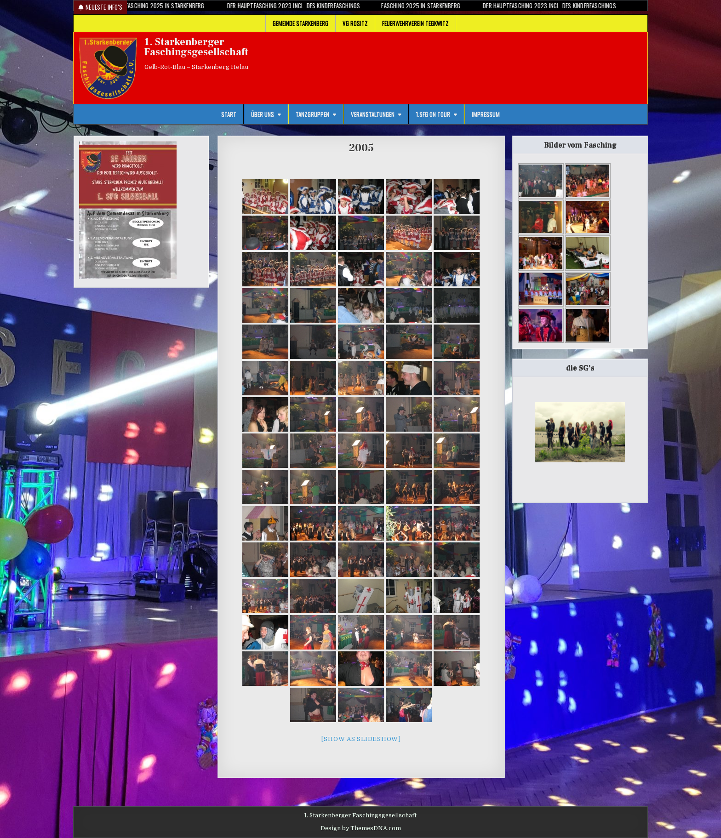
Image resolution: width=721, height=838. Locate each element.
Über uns (262, 114)
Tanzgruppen (312, 114)
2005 (361, 148)
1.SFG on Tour (433, 114)
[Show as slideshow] (361, 738)
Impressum (486, 114)
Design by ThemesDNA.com (360, 828)
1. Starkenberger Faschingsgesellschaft (196, 46)
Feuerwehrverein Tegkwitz (415, 23)
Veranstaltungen (373, 114)
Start (228, 114)
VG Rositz (355, 23)
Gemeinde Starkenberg (300, 23)
